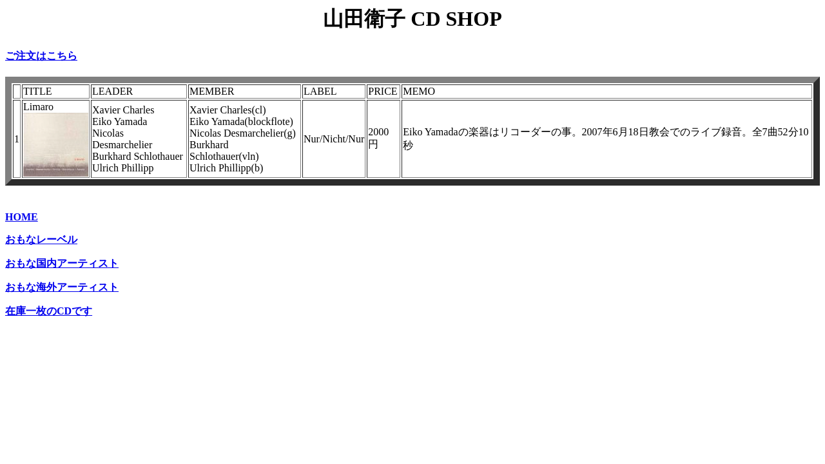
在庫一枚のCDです (48, 310)
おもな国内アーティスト (62, 263)
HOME (21, 216)
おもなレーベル (41, 239)
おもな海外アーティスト (62, 287)
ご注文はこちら (41, 55)
